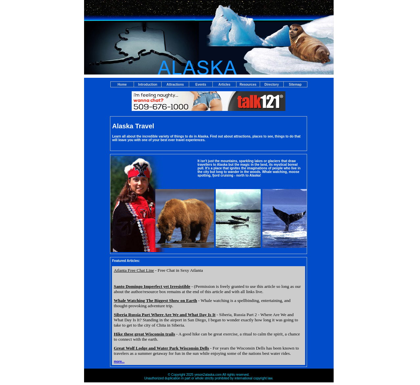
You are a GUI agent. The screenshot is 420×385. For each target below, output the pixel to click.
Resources (248, 84)
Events (200, 84)
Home (122, 84)
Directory (271, 84)
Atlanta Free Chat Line (134, 270)
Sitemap (295, 84)
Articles (224, 84)
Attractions (175, 84)
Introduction (147, 84)
